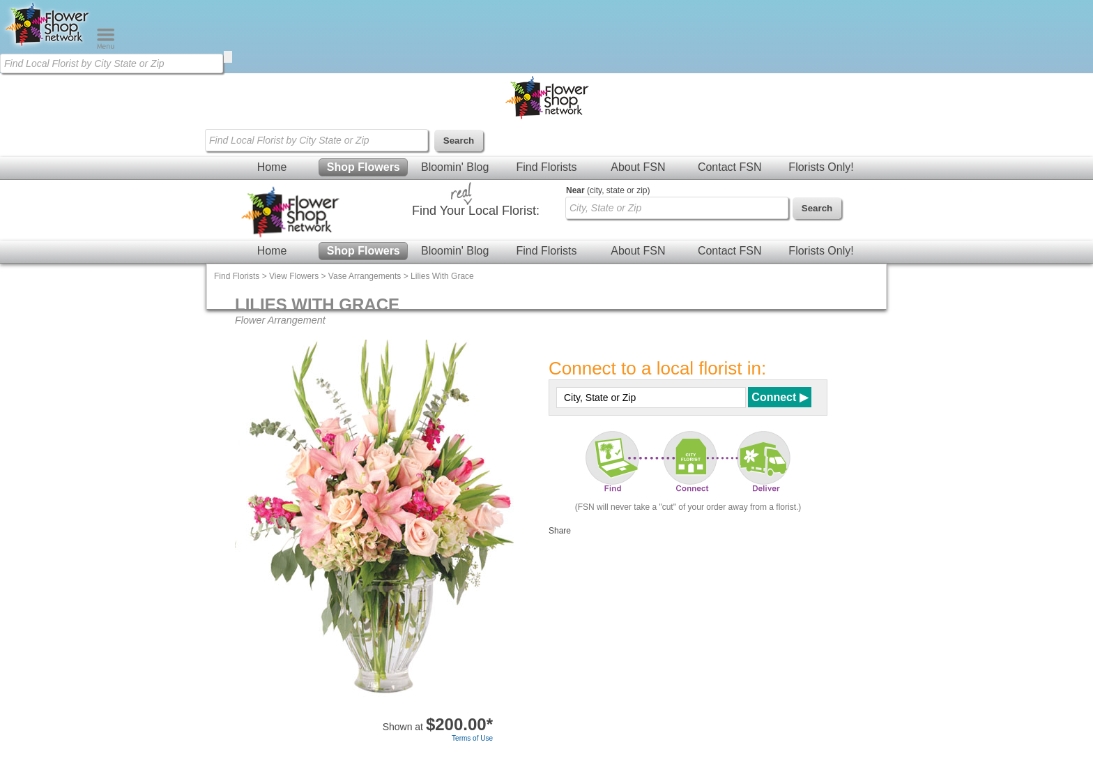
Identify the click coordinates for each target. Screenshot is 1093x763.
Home (272, 167)
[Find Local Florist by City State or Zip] (111, 63)
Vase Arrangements (365, 276)
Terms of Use (472, 738)
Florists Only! (820, 167)
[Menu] (105, 46)
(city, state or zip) (608, 190)
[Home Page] (48, 46)
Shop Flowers (363, 167)
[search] (228, 57)
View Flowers (294, 276)
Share (560, 531)
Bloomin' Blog (455, 167)
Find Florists (546, 167)
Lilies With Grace (442, 276)
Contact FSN (730, 167)
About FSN (638, 167)
